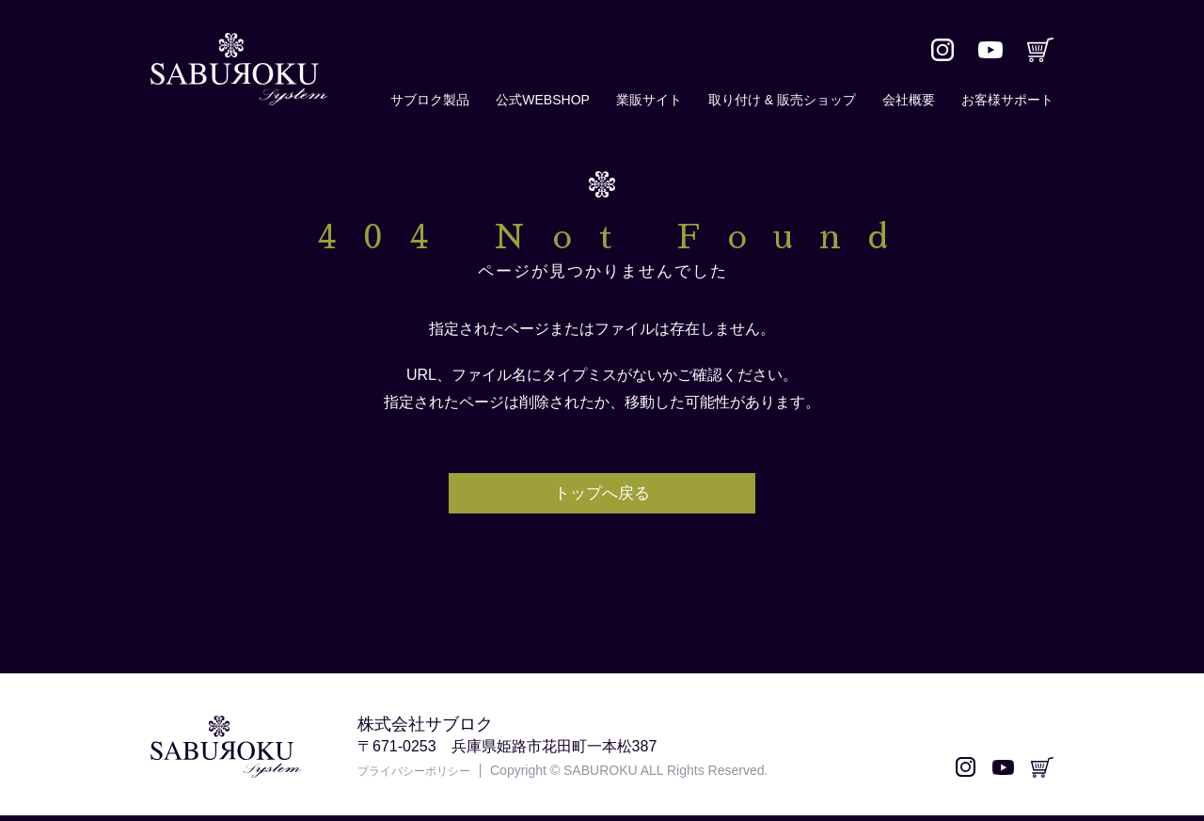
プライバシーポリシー (423, 776)
